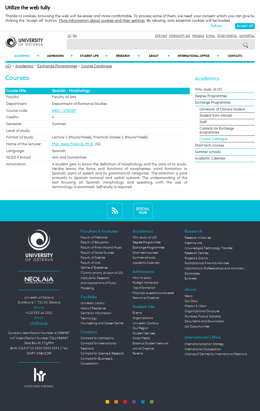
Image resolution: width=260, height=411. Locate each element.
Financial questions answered (153, 293)
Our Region (141, 328)
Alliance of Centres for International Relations (216, 354)
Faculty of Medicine (94, 237)
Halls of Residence (93, 308)
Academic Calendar (210, 158)
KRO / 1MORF (64, 111)
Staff (203, 122)
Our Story (191, 301)
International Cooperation (203, 349)
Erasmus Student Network (151, 343)
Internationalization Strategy (205, 344)
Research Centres (196, 253)
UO (8, 66)
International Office (198, 56)
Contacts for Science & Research (102, 353)
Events (137, 313)
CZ (69, 35)
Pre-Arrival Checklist (146, 298)
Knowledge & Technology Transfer (209, 248)
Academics (26, 56)
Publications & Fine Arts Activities (207, 263)
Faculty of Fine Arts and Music (101, 247)
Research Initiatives (198, 237)
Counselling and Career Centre (102, 323)
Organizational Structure (202, 311)
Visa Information (144, 287)
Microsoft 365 (179, 35)
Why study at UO (208, 89)
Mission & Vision (196, 306)
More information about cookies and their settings (102, 21)
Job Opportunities (197, 326)
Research (127, 56)
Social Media (141, 338)
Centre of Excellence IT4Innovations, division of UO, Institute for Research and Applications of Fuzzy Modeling (102, 277)
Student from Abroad (216, 115)
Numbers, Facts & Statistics (203, 316)
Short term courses (209, 145)
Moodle (198, 35)
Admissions (60, 56)
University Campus (146, 323)
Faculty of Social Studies (97, 252)
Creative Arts (193, 243)
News (188, 296)
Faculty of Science (93, 257)
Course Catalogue (96, 66)
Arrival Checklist (143, 348)
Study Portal (227, 35)
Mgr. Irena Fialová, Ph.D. (73, 144)
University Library (93, 303)
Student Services (144, 333)
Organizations (143, 318)
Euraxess (191, 278)
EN (75, 35)
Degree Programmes (211, 96)
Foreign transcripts (145, 282)
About (159, 56)
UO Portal (247, 35)
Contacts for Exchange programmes (217, 130)
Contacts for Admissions (97, 338)
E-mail (210, 35)
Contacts (235, 56)
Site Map (161, 35)
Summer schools (208, 152)
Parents (138, 353)
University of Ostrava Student (222, 109)
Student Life (93, 56)
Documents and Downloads (204, 321)
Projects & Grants (196, 258)
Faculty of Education (95, 242)
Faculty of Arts (90, 262)
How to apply (142, 277)
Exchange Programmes (57, 66)
